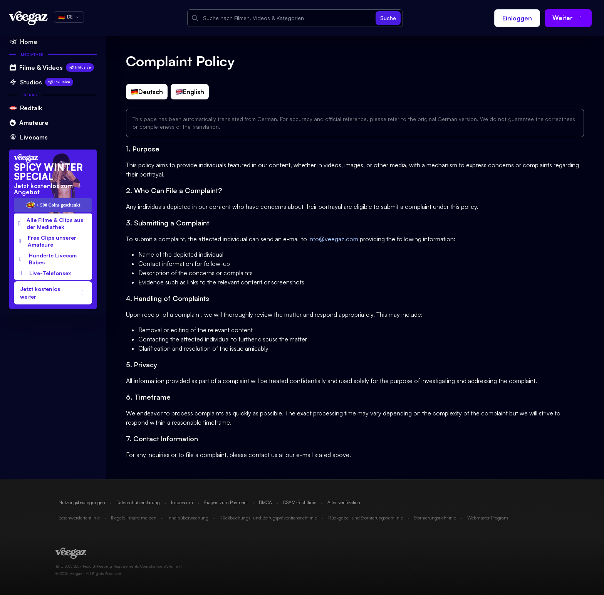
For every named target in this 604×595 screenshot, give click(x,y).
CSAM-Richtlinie (299, 502)
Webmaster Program (487, 518)
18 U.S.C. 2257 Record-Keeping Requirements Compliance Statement (118, 566)
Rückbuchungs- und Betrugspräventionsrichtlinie (268, 518)
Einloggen (517, 18)
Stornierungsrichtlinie (435, 518)
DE (69, 17)
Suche (388, 18)
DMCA (265, 502)
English (189, 91)
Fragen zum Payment (226, 502)
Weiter (568, 18)
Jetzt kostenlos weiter (53, 293)
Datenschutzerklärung (138, 502)
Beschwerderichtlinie (79, 518)
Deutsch (147, 91)
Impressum (182, 502)
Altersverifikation (343, 502)
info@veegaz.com (333, 239)
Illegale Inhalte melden (133, 518)
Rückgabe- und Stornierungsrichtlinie (365, 518)
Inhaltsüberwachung (188, 518)
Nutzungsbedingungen (82, 502)
